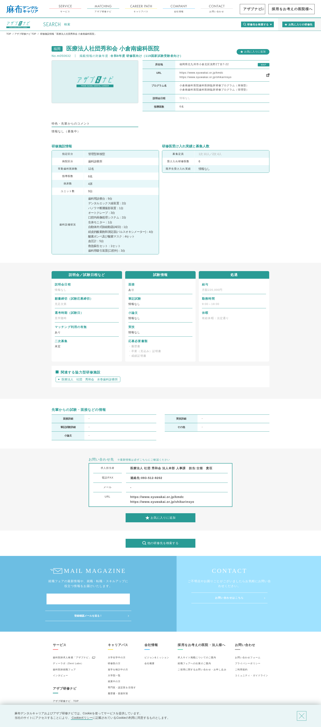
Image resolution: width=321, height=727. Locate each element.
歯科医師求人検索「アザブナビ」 (72, 640)
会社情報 (203, 9)
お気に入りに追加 (255, 51)
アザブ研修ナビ (127, 9)
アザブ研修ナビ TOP (66, 684)
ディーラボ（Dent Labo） (68, 646)
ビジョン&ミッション (156, 640)
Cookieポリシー (82, 717)
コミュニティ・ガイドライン (251, 658)
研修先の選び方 (62, 690)
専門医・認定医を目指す (122, 670)
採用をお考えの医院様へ (300, 9)
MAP (263, 65)
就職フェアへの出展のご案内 (194, 646)
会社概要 (149, 646)
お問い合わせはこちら (229, 597)
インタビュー (60, 658)
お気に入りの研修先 (64, 702)
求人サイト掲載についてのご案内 (197, 640)
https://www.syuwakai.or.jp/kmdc (201, 72)
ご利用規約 (241, 652)
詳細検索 (58, 696)
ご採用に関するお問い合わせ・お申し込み (202, 652)
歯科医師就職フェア (64, 652)
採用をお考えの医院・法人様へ (201, 628)
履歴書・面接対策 (118, 676)
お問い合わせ (241, 9)
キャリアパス (165, 9)
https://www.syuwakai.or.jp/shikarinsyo (206, 77)
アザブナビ (271, 9)
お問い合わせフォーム (248, 640)
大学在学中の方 (117, 640)
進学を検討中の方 (118, 652)
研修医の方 (114, 646)
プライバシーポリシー (248, 646)
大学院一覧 (114, 658)
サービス (89, 9)
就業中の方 (114, 664)
